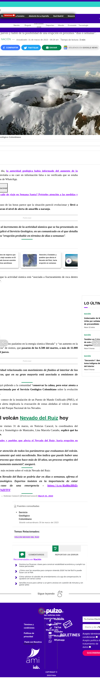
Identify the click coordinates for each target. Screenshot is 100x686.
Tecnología (83, 25)
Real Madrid (58, 16)
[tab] (33, 555)
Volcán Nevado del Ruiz (26, 537)
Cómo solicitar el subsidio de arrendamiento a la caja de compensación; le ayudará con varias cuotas (50, 578)
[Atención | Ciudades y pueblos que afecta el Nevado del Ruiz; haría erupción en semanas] (30, 260)
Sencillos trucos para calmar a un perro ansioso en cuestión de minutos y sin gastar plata (51, 584)
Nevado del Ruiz (39, 418)
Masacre (71, 16)
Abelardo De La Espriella (39, 16)
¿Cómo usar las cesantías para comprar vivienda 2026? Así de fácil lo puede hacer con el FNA (50, 571)
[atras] (69, 261)
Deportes (50, 25)
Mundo (61, 25)
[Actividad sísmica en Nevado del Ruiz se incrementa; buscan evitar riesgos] (72, 260)
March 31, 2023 (45, 496)
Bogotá (28, 25)
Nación (17, 25)
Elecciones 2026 (39, 25)
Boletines (8, 15)
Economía (72, 25)
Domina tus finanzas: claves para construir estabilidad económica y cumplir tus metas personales (52, 565)
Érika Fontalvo (18, 16)
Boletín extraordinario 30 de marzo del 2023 (38, 522)
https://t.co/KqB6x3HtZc (62, 485)
